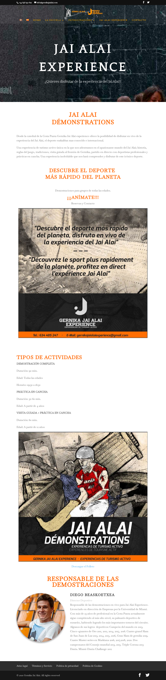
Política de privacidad (67, 665)
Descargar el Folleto (83, 566)
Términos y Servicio (42, 665)
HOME (37, 20)
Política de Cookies (92, 665)
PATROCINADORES (80, 20)
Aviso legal (22, 665)
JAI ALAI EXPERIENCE (113, 20)
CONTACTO (139, 20)
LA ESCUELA (53, 20)
